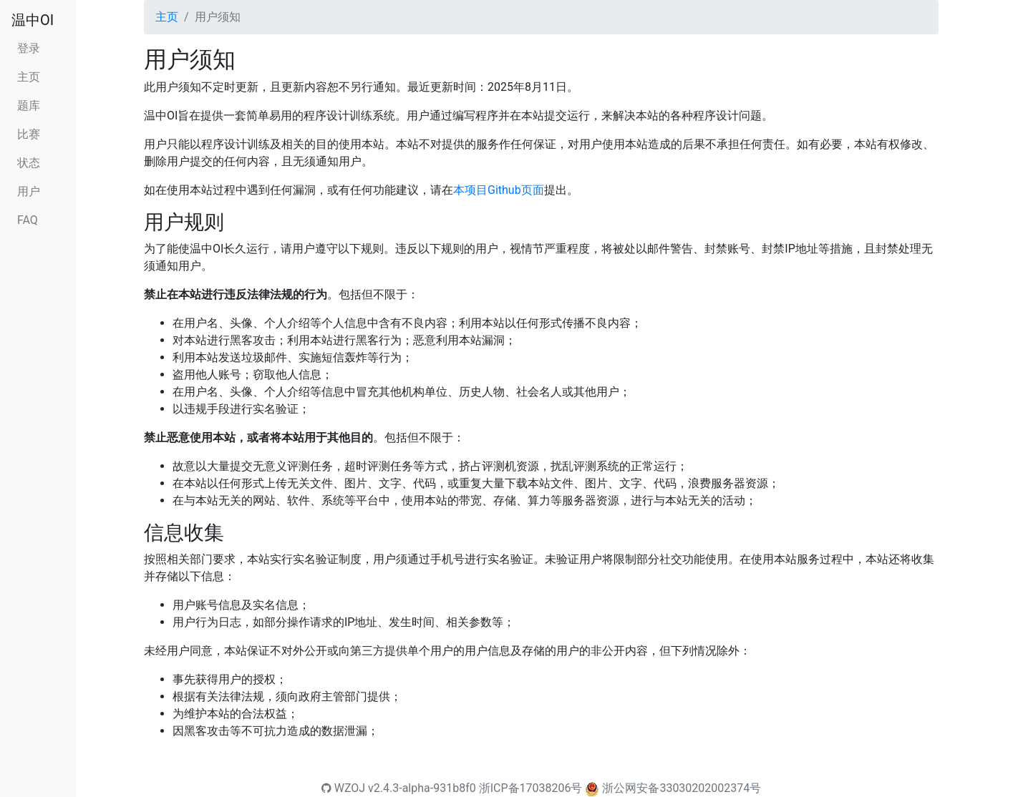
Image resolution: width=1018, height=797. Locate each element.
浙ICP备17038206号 (531, 788)
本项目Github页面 (498, 190)
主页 (28, 77)
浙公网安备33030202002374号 (681, 788)
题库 (28, 105)
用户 (28, 191)
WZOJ (343, 788)
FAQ (27, 220)
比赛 (28, 134)
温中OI (32, 20)
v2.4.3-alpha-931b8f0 (422, 788)
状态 (28, 163)
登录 (28, 48)
